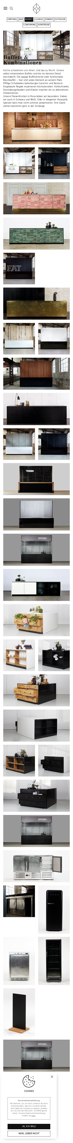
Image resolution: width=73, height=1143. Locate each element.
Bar (21, 19)
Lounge (39, 19)
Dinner (49, 19)
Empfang (12, 19)
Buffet (28, 19)
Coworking (29, 25)
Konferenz (44, 25)
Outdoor (60, 19)
